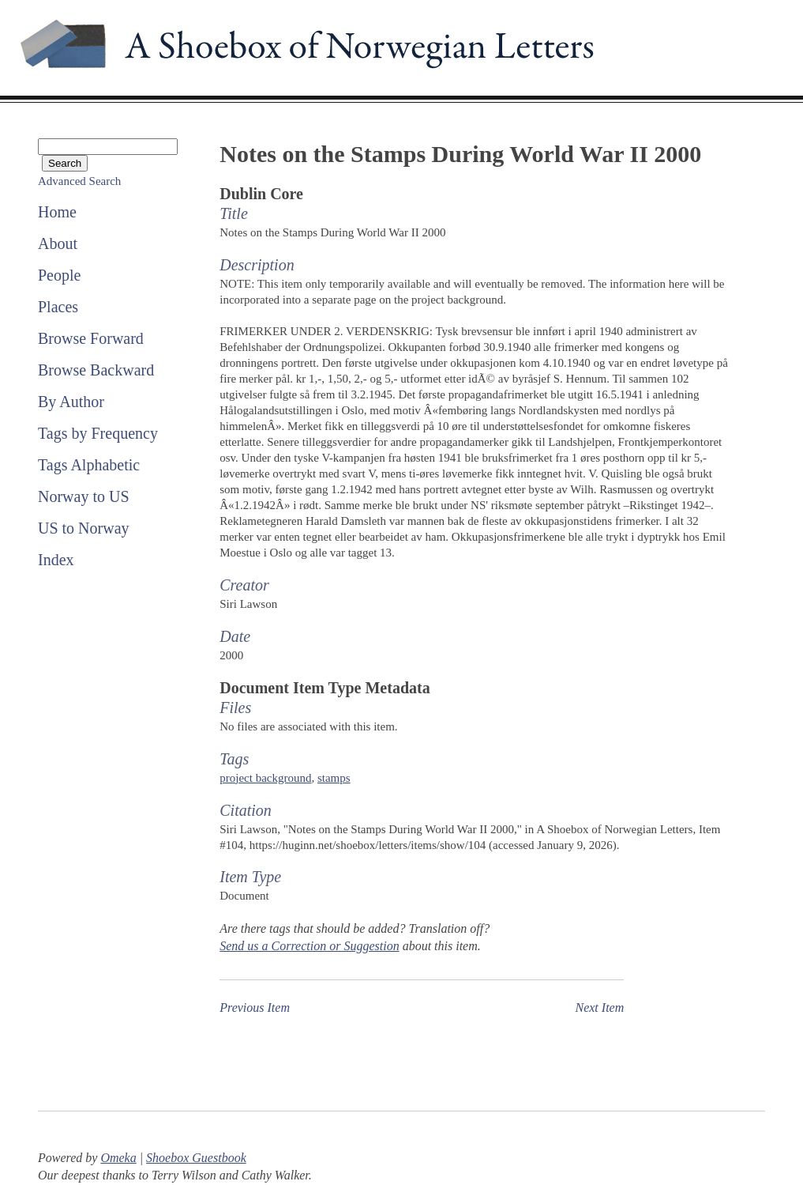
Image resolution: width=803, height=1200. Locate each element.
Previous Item (255, 1007)
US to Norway (83, 528)
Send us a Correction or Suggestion (309, 946)
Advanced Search (79, 181)
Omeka (118, 1157)
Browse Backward (96, 370)
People (59, 275)
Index (56, 560)
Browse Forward (91, 338)
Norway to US (83, 496)
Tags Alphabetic (89, 465)
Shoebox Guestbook (196, 1157)
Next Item (599, 1007)
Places (58, 307)
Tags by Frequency (98, 433)
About (57, 243)
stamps (334, 778)
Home (57, 212)
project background (265, 778)
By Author (71, 401)
